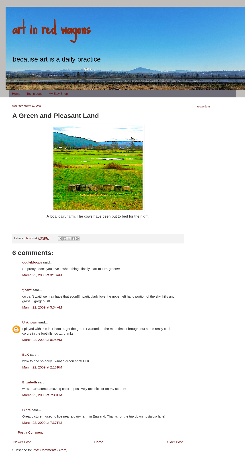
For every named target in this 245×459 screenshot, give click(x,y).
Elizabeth (29, 382)
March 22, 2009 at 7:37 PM (42, 422)
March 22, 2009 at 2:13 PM (42, 367)
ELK (25, 354)
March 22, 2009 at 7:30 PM (42, 395)
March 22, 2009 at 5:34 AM (42, 307)
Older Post (175, 442)
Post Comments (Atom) (50, 450)
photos (29, 238)
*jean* (27, 290)
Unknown (29, 322)
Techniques (34, 93)
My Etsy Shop (58, 93)
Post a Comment (30, 432)
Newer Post (22, 442)
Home (16, 93)
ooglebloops (32, 262)
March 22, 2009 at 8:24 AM (42, 340)
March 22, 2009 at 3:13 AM (42, 275)
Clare (26, 410)
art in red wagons (51, 28)
